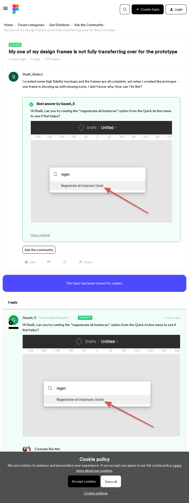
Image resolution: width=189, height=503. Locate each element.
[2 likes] (41, 449)
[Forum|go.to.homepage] (15, 9)
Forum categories (31, 25)
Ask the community (39, 250)
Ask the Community (88, 25)
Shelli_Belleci (32, 74)
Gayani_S (29, 318)
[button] (5, 10)
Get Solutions (59, 25)
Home (8, 25)
